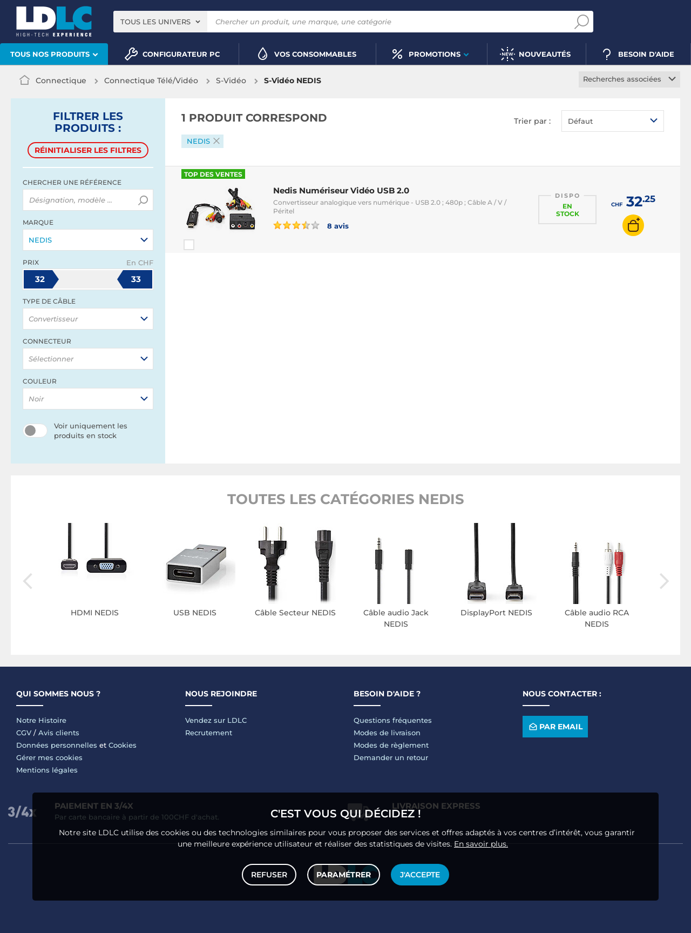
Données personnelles (56, 745)
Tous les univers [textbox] (155, 21)
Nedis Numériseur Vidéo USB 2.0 (341, 190)
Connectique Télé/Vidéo (151, 80)
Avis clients (58, 732)
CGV (23, 732)
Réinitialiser (88, 150)
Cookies (123, 745)
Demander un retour (391, 757)
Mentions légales (47, 770)
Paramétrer (343, 875)
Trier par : (532, 121)
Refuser (269, 875)
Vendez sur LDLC (216, 720)
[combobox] (160, 21)
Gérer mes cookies (49, 757)
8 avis (311, 225)
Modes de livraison (387, 732)
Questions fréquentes (393, 720)
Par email (554, 727)
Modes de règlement (391, 745)
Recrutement (208, 732)
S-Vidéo (231, 80)
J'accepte (420, 875)
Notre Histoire (41, 720)
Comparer (208, 245)
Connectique (61, 80)
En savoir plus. (481, 844)
